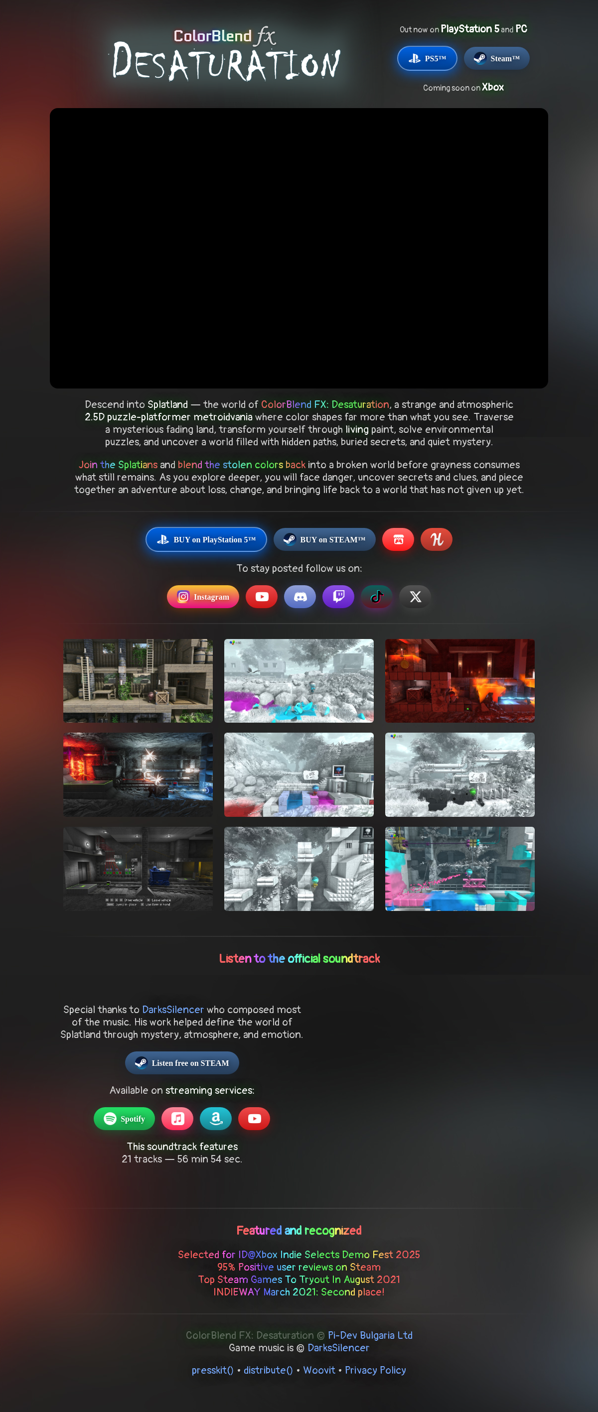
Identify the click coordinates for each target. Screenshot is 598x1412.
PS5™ (427, 58)
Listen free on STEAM (182, 1062)
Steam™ (497, 58)
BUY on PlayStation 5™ (206, 539)
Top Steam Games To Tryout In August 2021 (299, 1280)
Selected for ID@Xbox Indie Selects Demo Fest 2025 (299, 1255)
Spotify (124, 1118)
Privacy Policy (375, 1370)
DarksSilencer (173, 1010)
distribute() (269, 1370)
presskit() (213, 1370)
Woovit (319, 1370)
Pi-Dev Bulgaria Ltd (370, 1335)
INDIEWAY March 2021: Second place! (299, 1292)
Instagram (203, 596)
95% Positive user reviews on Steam (299, 1267)
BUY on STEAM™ (325, 539)
